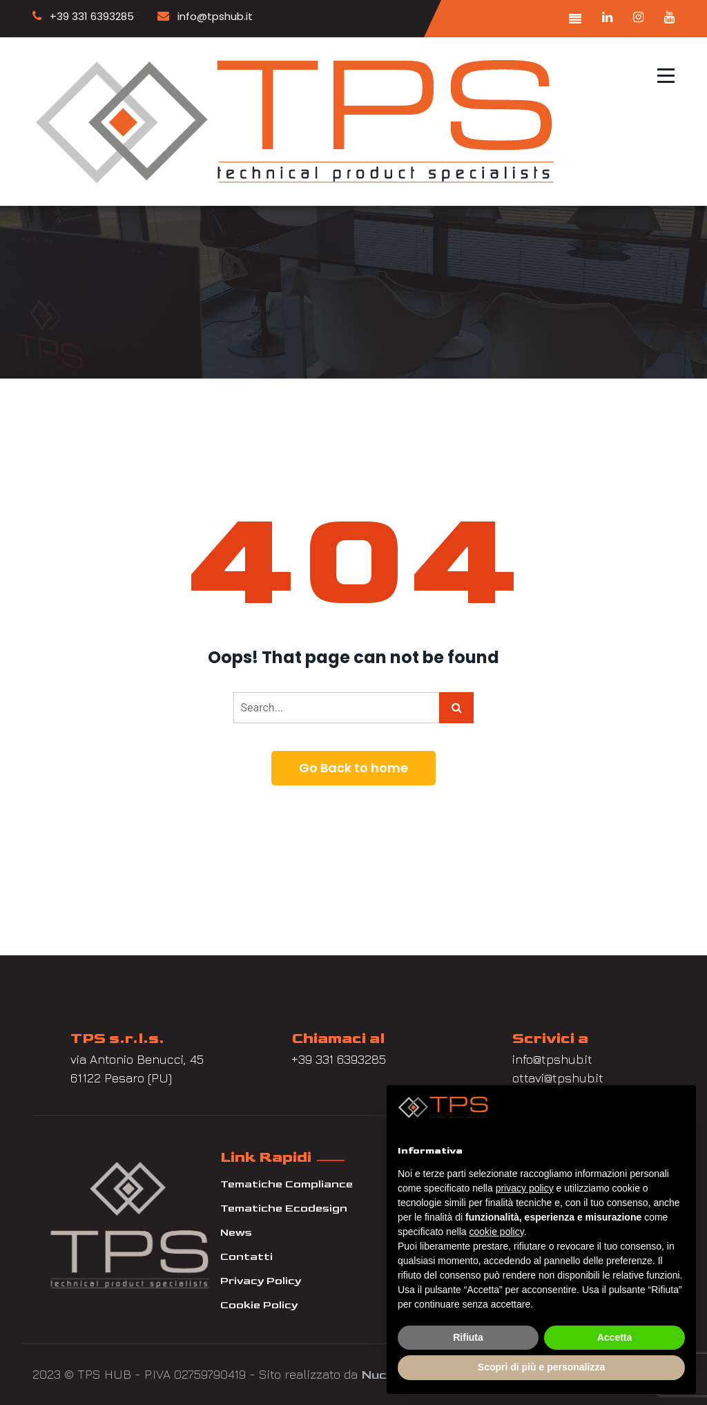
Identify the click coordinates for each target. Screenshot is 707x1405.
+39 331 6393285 (83, 16)
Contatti (246, 1256)
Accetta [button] (614, 1337)
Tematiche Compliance (286, 1184)
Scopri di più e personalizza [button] (541, 1367)
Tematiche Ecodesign (283, 1208)
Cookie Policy (259, 1305)
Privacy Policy (260, 1281)
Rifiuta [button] (468, 1337)
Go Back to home (353, 767)
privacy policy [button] (525, 1188)
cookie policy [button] (496, 1231)
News (236, 1232)
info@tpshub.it (205, 16)
